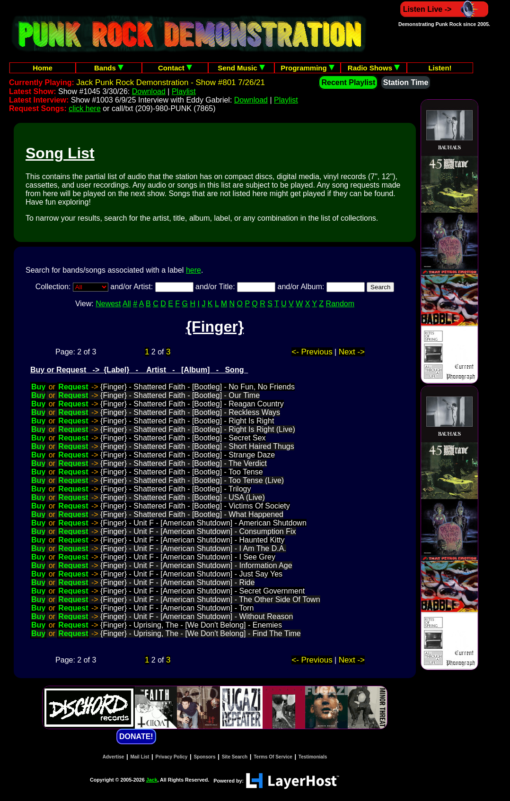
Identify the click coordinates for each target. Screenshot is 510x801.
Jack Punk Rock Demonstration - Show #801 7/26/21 (170, 82)
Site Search (234, 756)
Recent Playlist (348, 82)
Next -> (352, 351)
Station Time (406, 82)
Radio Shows (374, 68)
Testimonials (313, 756)
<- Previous (311, 351)
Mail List (139, 756)
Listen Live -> (444, 9)
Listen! (439, 68)
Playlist (184, 91)
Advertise (113, 756)
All (127, 304)
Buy (38, 387)
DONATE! (136, 736)
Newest (108, 304)
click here (85, 108)
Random (340, 304)
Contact (175, 68)
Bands (108, 68)
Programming (307, 68)
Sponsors (204, 756)
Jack (152, 780)
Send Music (241, 68)
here (193, 270)
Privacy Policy (172, 756)
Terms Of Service (273, 756)
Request (73, 387)
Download (149, 91)
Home (43, 68)
